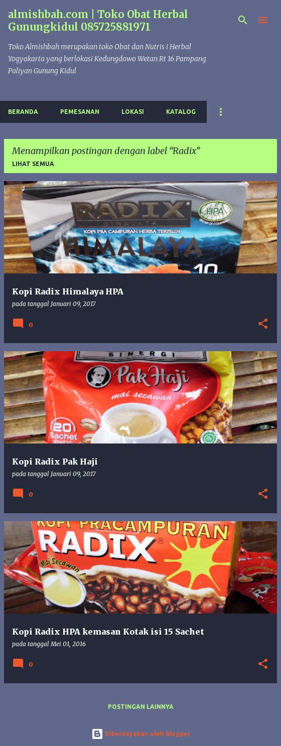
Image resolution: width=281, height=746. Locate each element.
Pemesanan (79, 111)
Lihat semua (33, 164)
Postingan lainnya (141, 706)
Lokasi (132, 111)
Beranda (23, 111)
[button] (263, 324)
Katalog (181, 111)
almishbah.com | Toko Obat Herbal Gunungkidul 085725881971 (98, 20)
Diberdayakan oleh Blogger (140, 733)
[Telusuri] (243, 20)
